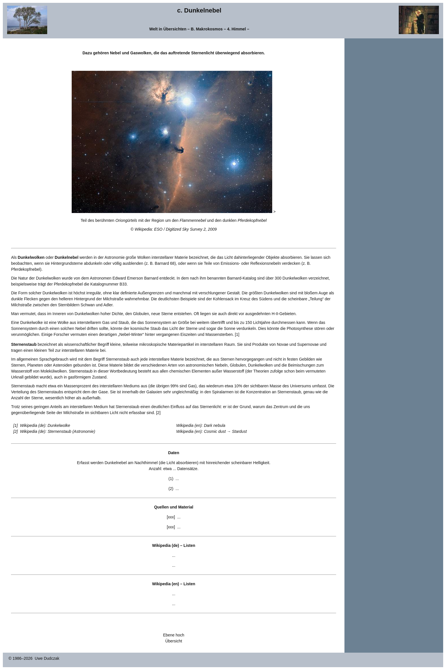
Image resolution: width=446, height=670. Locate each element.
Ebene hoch (173, 635)
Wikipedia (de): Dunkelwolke (45, 425)
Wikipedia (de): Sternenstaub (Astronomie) (57, 431)
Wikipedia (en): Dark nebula (201, 425)
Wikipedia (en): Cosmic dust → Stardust (211, 431)
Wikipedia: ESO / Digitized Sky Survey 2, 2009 (176, 229)
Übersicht (173, 641)
